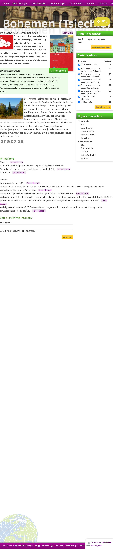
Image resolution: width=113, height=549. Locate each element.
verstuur (67, 237)
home (6, 3)
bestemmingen (57, 3)
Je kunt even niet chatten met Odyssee (101, 544)
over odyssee (38, 3)
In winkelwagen (103, 107)
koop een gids (20, 3)
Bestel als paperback (101, 47)
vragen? (91, 3)
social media (76, 3)
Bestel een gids (72, 545)
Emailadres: (6, 222)
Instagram (58, 545)
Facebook (45, 545)
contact (103, 3)
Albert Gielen (68, 32)
